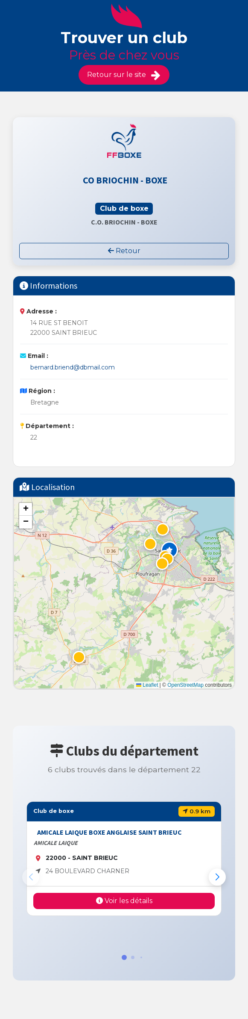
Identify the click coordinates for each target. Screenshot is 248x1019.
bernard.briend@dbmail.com (72, 367)
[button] (169, 549)
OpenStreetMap (185, 685)
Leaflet (147, 685)
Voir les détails (124, 901)
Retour (124, 251)
